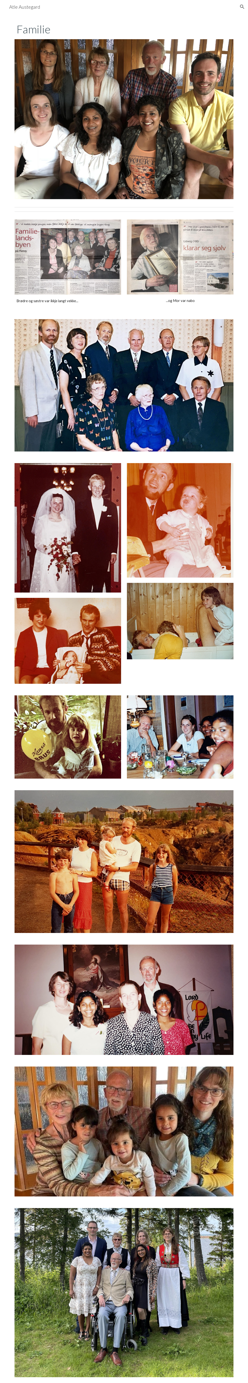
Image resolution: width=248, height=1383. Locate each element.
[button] (242, 7)
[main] (124, 29)
